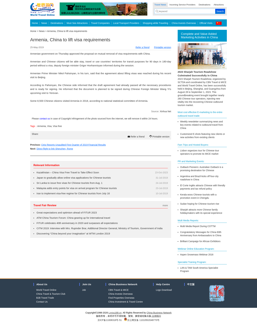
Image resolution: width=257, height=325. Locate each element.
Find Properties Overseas (121, 297)
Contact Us (42, 301)
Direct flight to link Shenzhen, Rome (55, 148)
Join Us (86, 284)
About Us (41, 284)
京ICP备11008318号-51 (110, 320)
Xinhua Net (165, 111)
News (44, 23)
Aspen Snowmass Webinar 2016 (196, 254)
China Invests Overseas (184, 23)
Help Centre (163, 284)
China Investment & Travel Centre (125, 301)
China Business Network (123, 284)
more (165, 205)
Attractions (219, 4)
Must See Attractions (77, 23)
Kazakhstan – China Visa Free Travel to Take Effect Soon (68, 172)
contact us (45, 118)
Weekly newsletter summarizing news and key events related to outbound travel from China (201, 124)
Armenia (41, 126)
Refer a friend (142, 47)
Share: (35, 134)
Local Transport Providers (126, 23)
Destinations (204, 4)
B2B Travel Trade (45, 297)
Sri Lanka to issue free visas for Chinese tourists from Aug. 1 (69, 183)
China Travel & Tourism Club (50, 294)
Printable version (162, 47)
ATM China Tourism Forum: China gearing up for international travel (73, 217)
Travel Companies (100, 23)
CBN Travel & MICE (118, 290)
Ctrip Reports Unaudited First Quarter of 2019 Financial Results (73, 144)
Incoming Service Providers (182, 4)
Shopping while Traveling (155, 23)
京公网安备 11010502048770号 (141, 320)
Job (84, 290)
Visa (49, 126)
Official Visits (206, 23)
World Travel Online (46, 290)
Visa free (57, 126)
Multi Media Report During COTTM (198, 226)
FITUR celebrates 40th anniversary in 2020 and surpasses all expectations (77, 223)
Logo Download (164, 290)
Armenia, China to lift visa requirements (67, 31)
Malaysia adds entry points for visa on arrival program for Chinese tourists (77, 188)
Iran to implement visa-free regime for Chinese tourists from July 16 (73, 193)
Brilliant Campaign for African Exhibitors (200, 241)
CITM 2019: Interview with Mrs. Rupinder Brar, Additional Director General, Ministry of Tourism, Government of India (99, 228)
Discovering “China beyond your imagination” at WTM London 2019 (73, 233)
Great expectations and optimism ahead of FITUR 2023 (67, 212)
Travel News (160, 4)
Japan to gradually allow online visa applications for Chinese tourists (74, 177)
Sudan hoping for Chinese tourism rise (199, 203)
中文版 (191, 284)
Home (35, 23)
